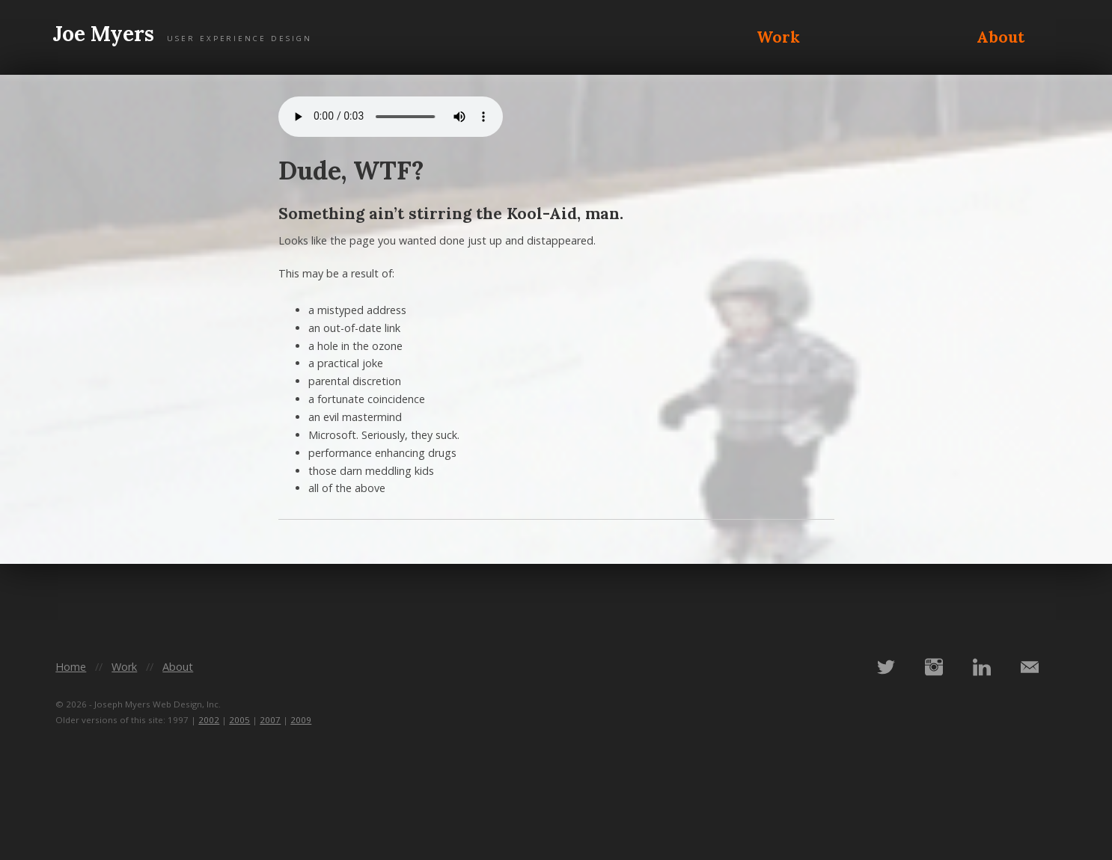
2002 (208, 719)
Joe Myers (182, 35)
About (1000, 37)
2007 (270, 719)
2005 (239, 719)
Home (70, 667)
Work (778, 37)
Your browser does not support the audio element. (390, 116)
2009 (300, 719)
